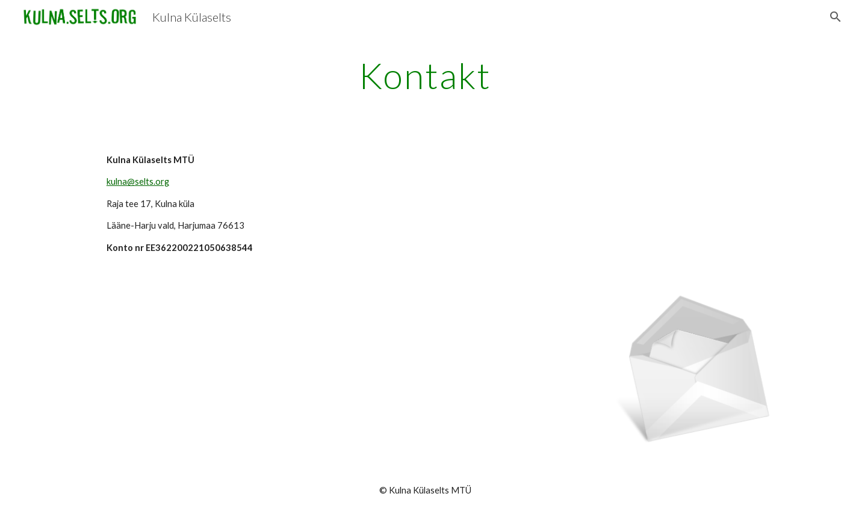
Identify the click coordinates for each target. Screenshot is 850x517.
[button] (835, 16)
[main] (425, 75)
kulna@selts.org (138, 181)
